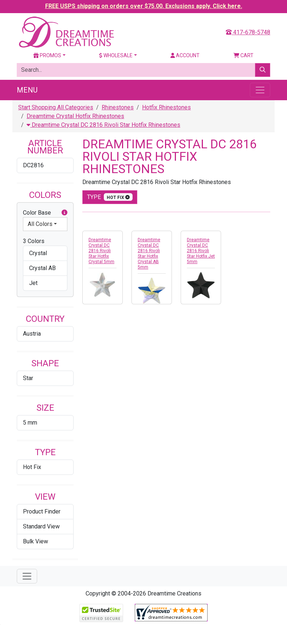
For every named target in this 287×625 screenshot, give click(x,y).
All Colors (40, 223)
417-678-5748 (248, 32)
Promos (47, 55)
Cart (243, 55)
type (110, 197)
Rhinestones (118, 107)
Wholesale (116, 55)
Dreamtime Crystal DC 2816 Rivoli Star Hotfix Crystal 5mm (101, 250)
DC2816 (33, 165)
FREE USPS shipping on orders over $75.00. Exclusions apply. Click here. (143, 6)
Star (28, 378)
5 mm (30, 422)
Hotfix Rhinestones (166, 107)
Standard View (41, 526)
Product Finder (41, 511)
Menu (27, 90)
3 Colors (33, 241)
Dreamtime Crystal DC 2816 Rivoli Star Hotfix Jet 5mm (201, 250)
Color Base (45, 212)
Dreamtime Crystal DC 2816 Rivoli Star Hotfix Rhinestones (103, 124)
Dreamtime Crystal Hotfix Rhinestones (75, 116)
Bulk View (35, 541)
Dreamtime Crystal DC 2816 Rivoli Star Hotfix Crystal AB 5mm (149, 253)
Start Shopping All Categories (55, 107)
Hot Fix (32, 467)
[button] (64, 212)
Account (185, 55)
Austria (32, 333)
